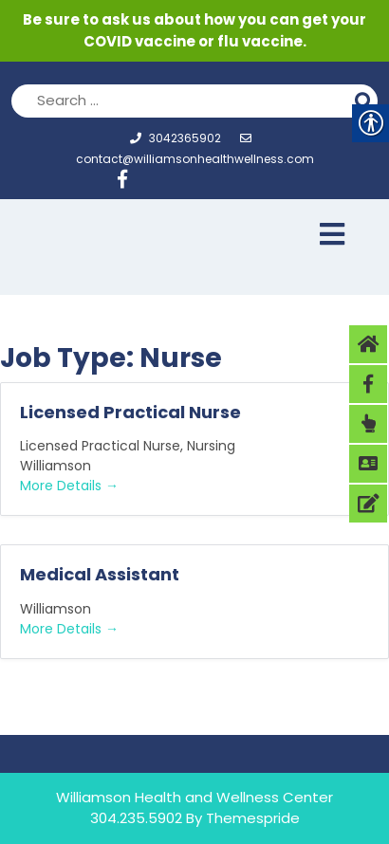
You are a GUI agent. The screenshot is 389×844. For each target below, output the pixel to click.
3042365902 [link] (175, 138)
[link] (129, 182)
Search (366, 98)
